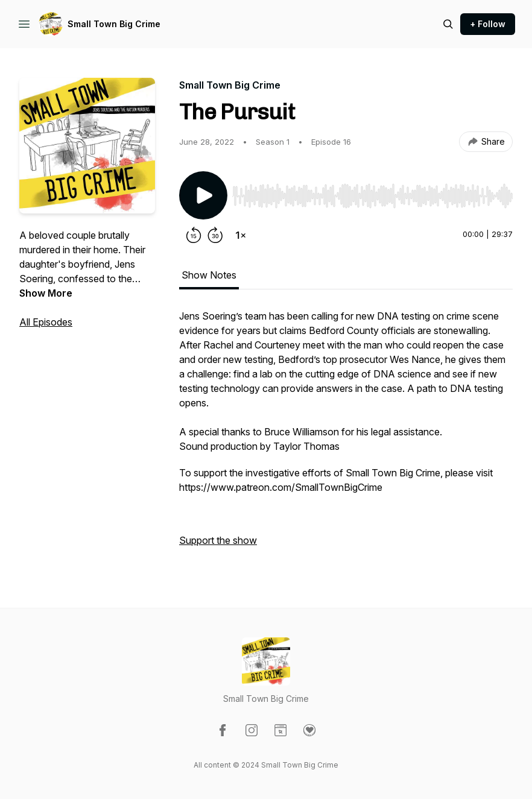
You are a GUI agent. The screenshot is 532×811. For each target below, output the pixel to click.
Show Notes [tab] (209, 275)
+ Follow (487, 24)
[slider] (372, 196)
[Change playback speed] (241, 235)
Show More (45, 293)
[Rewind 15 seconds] (193, 235)
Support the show (218, 540)
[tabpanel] (346, 434)
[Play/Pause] (203, 195)
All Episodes (45, 322)
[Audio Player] (372, 192)
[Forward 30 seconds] (215, 235)
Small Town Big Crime (114, 24)
